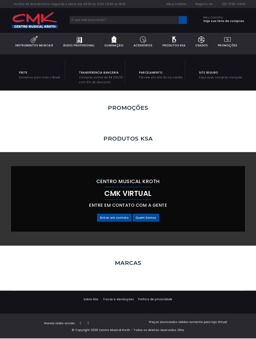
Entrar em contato (114, 218)
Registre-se (202, 4)
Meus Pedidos (174, 4)
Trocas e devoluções (118, 300)
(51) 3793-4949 (231, 4)
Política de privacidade (156, 300)
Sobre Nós (90, 300)
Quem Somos (146, 218)
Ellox (181, 331)
